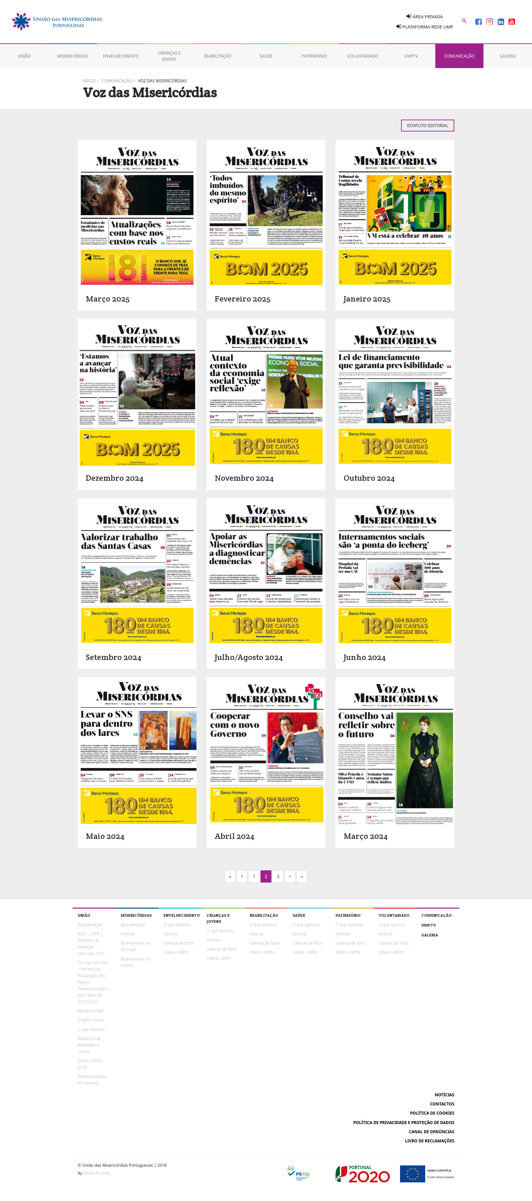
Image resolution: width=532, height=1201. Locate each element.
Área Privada (424, 16)
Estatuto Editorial (427, 125)
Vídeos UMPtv (176, 952)
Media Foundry (97, 1173)
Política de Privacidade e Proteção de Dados (403, 1122)
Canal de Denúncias (431, 1132)
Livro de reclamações (429, 1141)
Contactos (442, 1104)
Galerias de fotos (178, 943)
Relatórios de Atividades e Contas (89, 1045)
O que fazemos (91, 1029)
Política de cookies (432, 1113)
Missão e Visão (91, 1011)
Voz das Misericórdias (162, 81)
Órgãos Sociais (91, 1020)
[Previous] (241, 876)
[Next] (230, 876)
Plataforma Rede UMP (424, 27)
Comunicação (117, 81)
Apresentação (90, 925)
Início (89, 81)
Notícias (128, 934)
